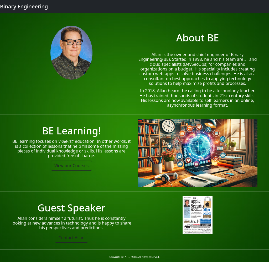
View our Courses (71, 165)
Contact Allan (71, 238)
